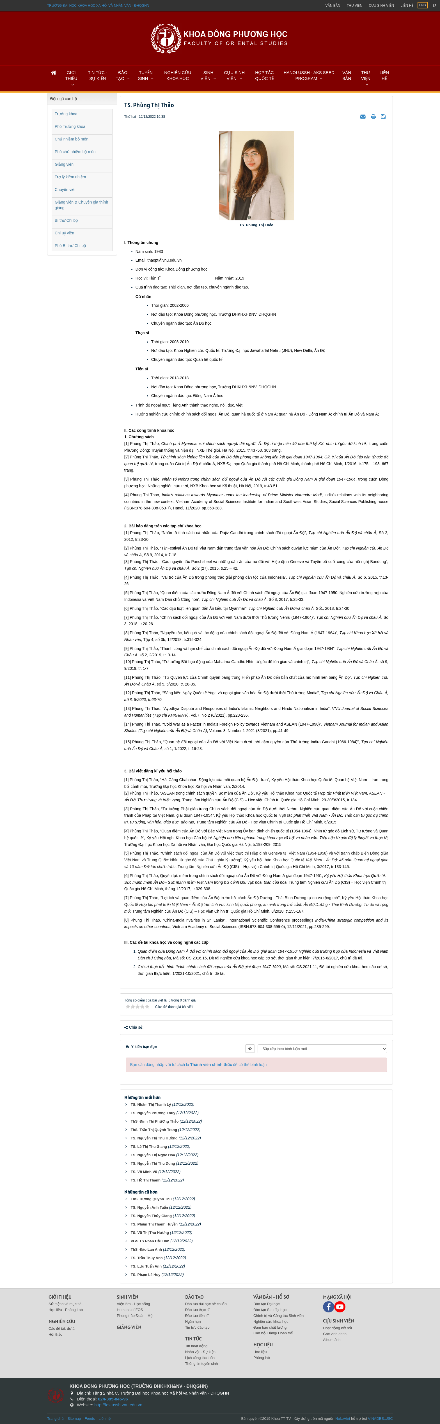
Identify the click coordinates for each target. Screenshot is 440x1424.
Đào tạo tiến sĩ (196, 1316)
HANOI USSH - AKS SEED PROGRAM (309, 75)
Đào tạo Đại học (266, 1304)
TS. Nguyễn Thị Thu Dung (153, 1163)
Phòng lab (261, 1358)
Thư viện (354, 6)
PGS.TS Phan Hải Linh (150, 1241)
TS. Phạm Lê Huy (146, 1275)
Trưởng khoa (66, 114)
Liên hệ (406, 6)
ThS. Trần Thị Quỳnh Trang (154, 1130)
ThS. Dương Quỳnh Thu (151, 1199)
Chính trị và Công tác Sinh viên (278, 1316)
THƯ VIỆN (365, 75)
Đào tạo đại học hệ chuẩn (206, 1304)
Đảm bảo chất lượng (270, 1327)
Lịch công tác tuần (200, 1358)
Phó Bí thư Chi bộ (70, 245)
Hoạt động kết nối (337, 1328)
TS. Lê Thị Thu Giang (149, 1146)
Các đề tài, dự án (63, 1328)
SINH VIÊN (207, 75)
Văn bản (333, 6)
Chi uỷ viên (64, 233)
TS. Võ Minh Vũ (144, 1172)
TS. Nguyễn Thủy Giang (151, 1216)
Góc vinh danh (335, 1334)
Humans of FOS (130, 1310)
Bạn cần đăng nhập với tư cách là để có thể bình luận (198, 1064)
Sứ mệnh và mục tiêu (66, 1304)
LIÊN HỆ (384, 75)
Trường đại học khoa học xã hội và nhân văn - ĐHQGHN (98, 6)
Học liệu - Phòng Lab (66, 1310)
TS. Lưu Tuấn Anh (146, 1266)
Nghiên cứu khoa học (270, 1321)
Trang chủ (55, 1418)
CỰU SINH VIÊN (234, 75)
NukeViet (342, 1418)
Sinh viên (127, 1297)
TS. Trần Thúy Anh (147, 1258)
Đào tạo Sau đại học (270, 1310)
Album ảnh (331, 1340)
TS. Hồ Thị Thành (146, 1180)
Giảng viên (64, 164)
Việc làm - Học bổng (133, 1304)
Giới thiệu (60, 1297)
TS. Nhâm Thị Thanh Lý (151, 1104)
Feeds (90, 1418)
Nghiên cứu (62, 1321)
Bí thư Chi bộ (66, 220)
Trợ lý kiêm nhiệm (70, 177)
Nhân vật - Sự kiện (200, 1352)
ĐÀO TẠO (121, 75)
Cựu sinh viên (381, 6)
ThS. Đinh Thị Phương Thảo (155, 1121)
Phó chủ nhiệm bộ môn (75, 151)
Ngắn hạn (193, 1321)
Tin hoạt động (196, 1346)
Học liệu (263, 1344)
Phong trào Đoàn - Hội (135, 1316)
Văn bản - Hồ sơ (271, 1297)
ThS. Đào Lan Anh (146, 1249)
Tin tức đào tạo (197, 1327)
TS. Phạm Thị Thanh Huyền (154, 1224)
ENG (422, 5)
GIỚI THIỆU (71, 75)
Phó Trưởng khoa (70, 126)
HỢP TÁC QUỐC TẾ (264, 75)
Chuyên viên (66, 189)
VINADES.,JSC (380, 1418)
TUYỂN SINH (145, 75)
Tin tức (193, 1338)
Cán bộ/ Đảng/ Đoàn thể (273, 1333)
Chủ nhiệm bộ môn (71, 139)
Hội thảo (55, 1334)
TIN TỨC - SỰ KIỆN (97, 75)
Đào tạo (194, 1297)
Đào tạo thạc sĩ (197, 1310)
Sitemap (74, 1418)
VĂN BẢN (346, 75)
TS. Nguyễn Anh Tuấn (149, 1207)
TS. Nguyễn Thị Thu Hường (154, 1138)
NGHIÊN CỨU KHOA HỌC (177, 75)
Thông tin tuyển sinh (201, 1363)
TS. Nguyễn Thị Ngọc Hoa (153, 1155)
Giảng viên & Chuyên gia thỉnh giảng (81, 205)
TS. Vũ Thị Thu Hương (150, 1233)
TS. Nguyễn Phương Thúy (153, 1113)
